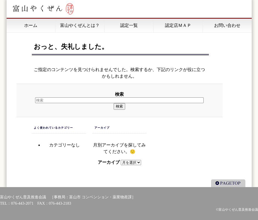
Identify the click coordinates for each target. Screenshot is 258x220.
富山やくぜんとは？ (80, 25)
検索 (119, 94)
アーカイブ (109, 162)
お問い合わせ (227, 25)
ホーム (30, 25)
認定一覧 (129, 25)
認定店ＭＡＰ (178, 25)
